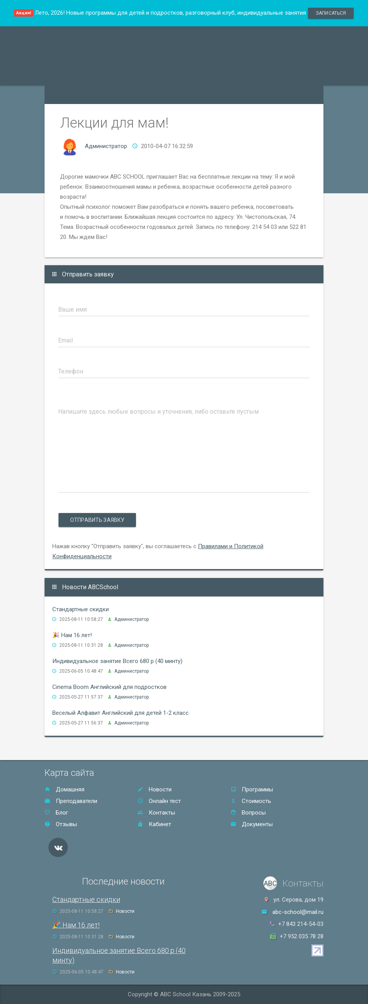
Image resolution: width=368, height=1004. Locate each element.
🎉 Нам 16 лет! (72, 635)
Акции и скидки (163, 75)
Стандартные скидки (80, 609)
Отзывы (244, 75)
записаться (331, 13)
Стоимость (209, 75)
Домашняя (64, 789)
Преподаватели (112, 75)
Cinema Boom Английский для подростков (109, 687)
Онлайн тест (66, 94)
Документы (251, 824)
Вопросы (248, 812)
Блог (56, 812)
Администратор (106, 146)
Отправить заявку (97, 520)
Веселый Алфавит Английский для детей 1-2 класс (120, 712)
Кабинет (154, 824)
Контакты (278, 75)
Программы (65, 75)
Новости (155, 789)
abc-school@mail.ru (297, 912)
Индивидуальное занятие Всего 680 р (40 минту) (117, 661)
